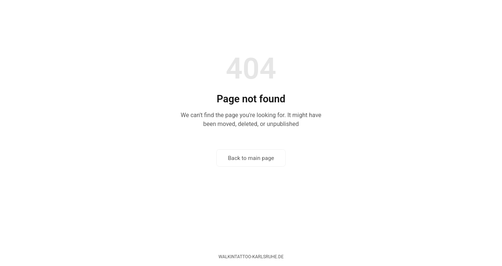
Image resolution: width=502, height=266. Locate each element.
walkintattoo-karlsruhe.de (251, 256)
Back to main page (251, 158)
